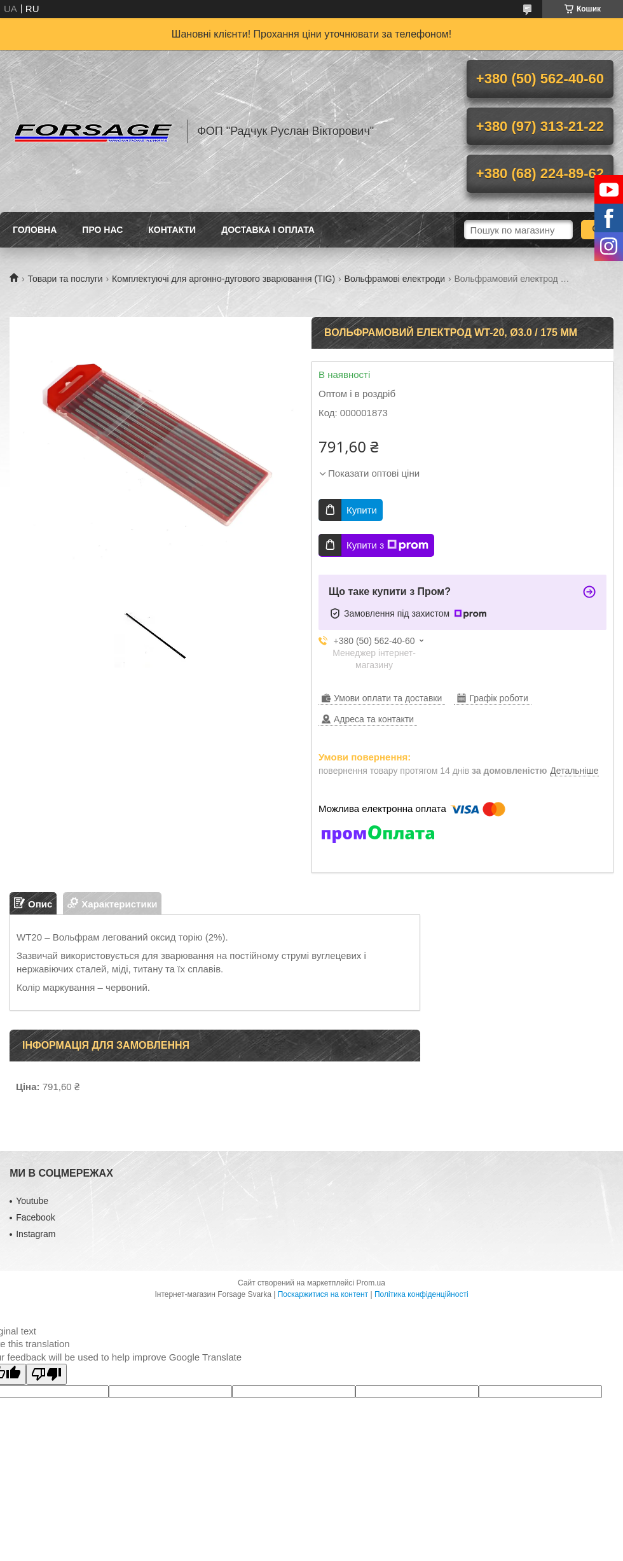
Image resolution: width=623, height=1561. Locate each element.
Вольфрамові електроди (395, 279)
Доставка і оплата (268, 230)
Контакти (172, 230)
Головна (35, 230)
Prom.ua (371, 1282)
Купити (361, 510)
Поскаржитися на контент (323, 1294)
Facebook (35, 1217)
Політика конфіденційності (421, 1294)
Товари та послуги (64, 279)
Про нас (102, 230)
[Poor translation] (46, 1374)
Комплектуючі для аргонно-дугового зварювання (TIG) (223, 279)
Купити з (387, 545)
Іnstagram (35, 1234)
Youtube (32, 1201)
